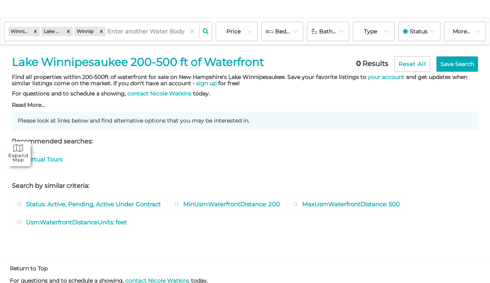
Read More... (28, 105)
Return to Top (29, 271)
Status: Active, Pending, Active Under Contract (98, 205)
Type (370, 31)
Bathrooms (334, 31)
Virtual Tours (45, 160)
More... (461, 31)
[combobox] (108, 31)
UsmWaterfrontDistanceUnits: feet (81, 224)
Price (233, 31)
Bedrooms (289, 31)
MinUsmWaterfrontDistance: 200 (246, 205)
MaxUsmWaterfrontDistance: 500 (373, 205)
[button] (35, 31)
